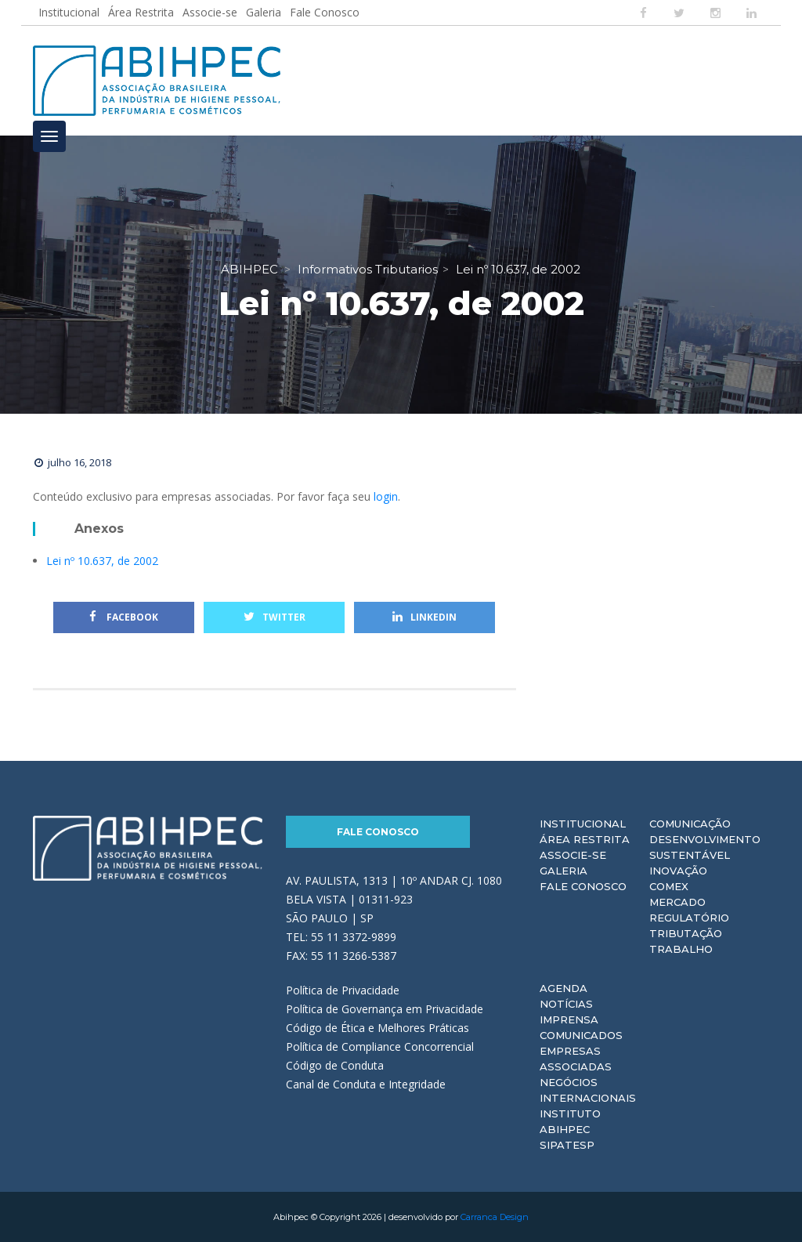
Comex (668, 886)
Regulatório (689, 917)
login (386, 496)
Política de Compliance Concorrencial (380, 1046)
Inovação (678, 870)
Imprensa (569, 1019)
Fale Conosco (324, 12)
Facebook (123, 617)
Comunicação (690, 823)
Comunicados (581, 1035)
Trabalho (681, 949)
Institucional (68, 12)
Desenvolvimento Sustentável (704, 847)
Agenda (563, 988)
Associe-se (209, 12)
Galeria (263, 12)
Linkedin (424, 617)
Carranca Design (495, 1216)
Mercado (677, 902)
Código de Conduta (335, 1065)
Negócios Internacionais (588, 1090)
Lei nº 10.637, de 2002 (102, 560)
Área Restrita (141, 12)
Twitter (274, 617)
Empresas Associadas (576, 1059)
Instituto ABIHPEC (570, 1121)
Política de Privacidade (342, 990)
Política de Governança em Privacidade (384, 1008)
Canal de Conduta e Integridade (366, 1084)
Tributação (685, 933)
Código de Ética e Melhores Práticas (377, 1027)
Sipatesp (567, 1145)
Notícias (566, 1004)
